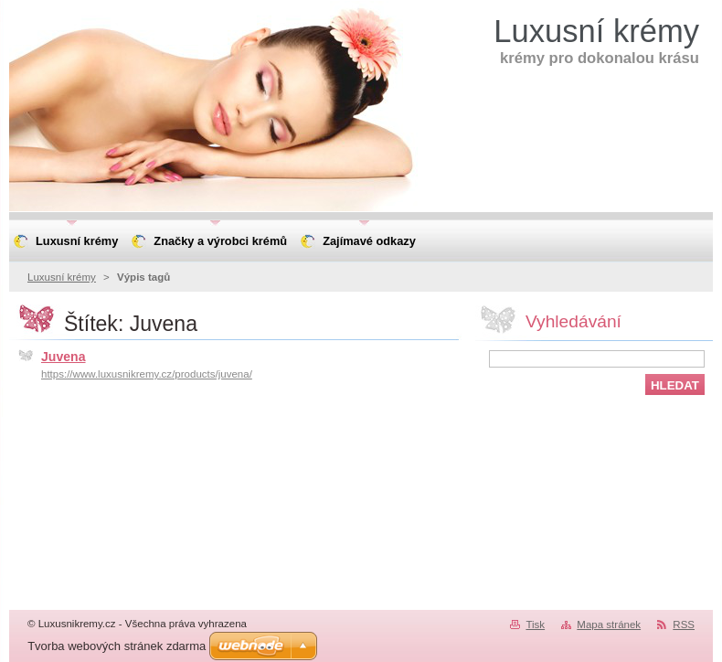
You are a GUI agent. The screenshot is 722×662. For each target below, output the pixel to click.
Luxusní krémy (61, 277)
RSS (684, 624)
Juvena (63, 356)
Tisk (535, 624)
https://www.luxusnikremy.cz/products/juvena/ (146, 373)
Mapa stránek (609, 624)
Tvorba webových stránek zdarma (116, 646)
